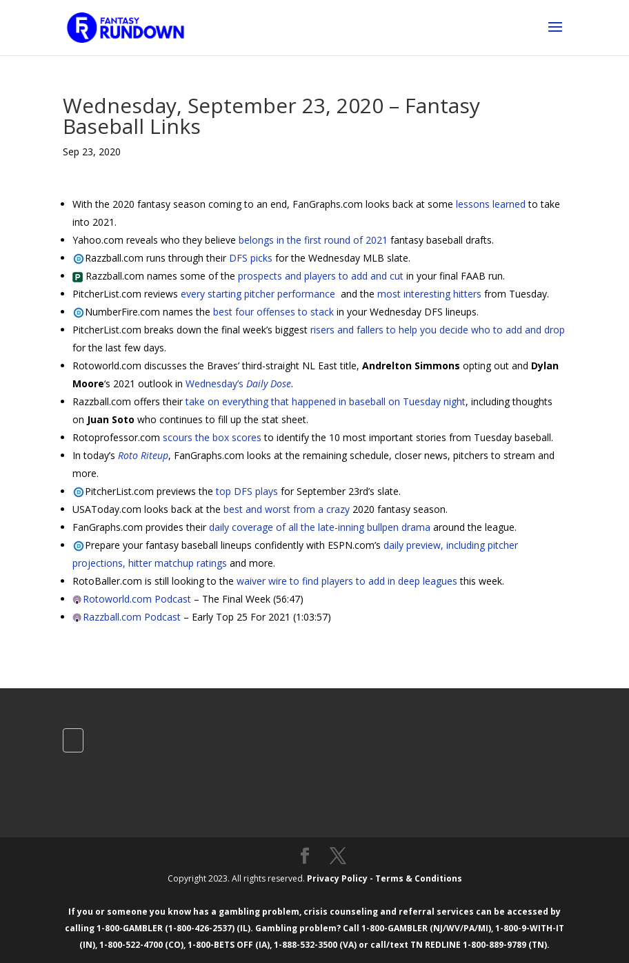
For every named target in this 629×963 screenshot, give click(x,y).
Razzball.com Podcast (132, 616)
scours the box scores (212, 437)
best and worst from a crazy (286, 509)
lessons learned (491, 204)
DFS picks (250, 257)
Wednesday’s (238, 383)
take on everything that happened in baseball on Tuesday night (326, 401)
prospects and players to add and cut (320, 275)
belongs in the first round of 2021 (313, 239)
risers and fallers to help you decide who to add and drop (437, 329)
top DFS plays (247, 491)
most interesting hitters (429, 293)
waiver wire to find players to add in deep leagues (347, 580)
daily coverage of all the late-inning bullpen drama (319, 527)
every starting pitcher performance (258, 293)
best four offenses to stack (273, 311)
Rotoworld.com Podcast (137, 598)
